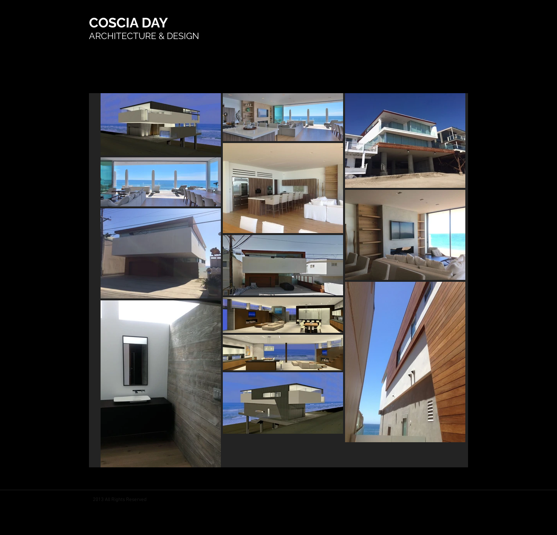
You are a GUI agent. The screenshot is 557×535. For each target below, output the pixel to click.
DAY (155, 23)
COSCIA (115, 23)
